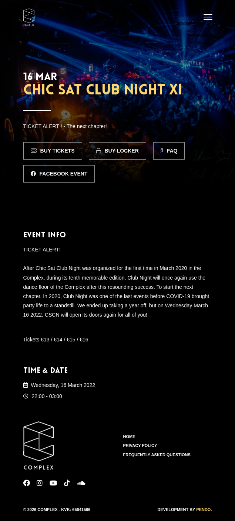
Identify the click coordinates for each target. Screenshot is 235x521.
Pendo (203, 509)
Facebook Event (59, 174)
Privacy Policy (140, 445)
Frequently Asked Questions (157, 454)
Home (129, 436)
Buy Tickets (53, 151)
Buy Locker (117, 151)
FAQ (169, 151)
